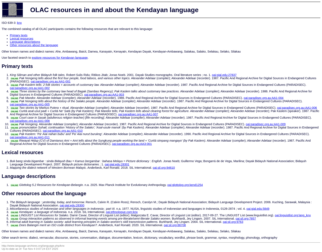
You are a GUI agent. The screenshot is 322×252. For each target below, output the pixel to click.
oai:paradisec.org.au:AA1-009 (266, 124)
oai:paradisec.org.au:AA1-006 (297, 107)
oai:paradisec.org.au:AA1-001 (51, 81)
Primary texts (19, 35)
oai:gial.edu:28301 (117, 164)
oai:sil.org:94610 (164, 167)
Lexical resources (21, 38)
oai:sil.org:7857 (246, 218)
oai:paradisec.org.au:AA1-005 (30, 104)
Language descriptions (25, 42)
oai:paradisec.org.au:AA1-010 (63, 130)
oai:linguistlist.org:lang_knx (293, 215)
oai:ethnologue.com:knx (122, 212)
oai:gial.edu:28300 (72, 205)
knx (19, 22)
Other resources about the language (34, 45)
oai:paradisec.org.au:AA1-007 (138, 114)
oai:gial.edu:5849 (257, 208)
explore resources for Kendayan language (60, 57)
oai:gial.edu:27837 (224, 75)
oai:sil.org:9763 (233, 221)
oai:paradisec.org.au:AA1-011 (30, 137)
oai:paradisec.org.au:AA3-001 (132, 143)
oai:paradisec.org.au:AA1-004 (264, 98)
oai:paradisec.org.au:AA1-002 (30, 88)
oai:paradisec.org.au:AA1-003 (104, 94)
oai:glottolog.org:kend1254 (185, 185)
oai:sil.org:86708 (175, 225)
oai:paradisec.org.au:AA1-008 (30, 121)
